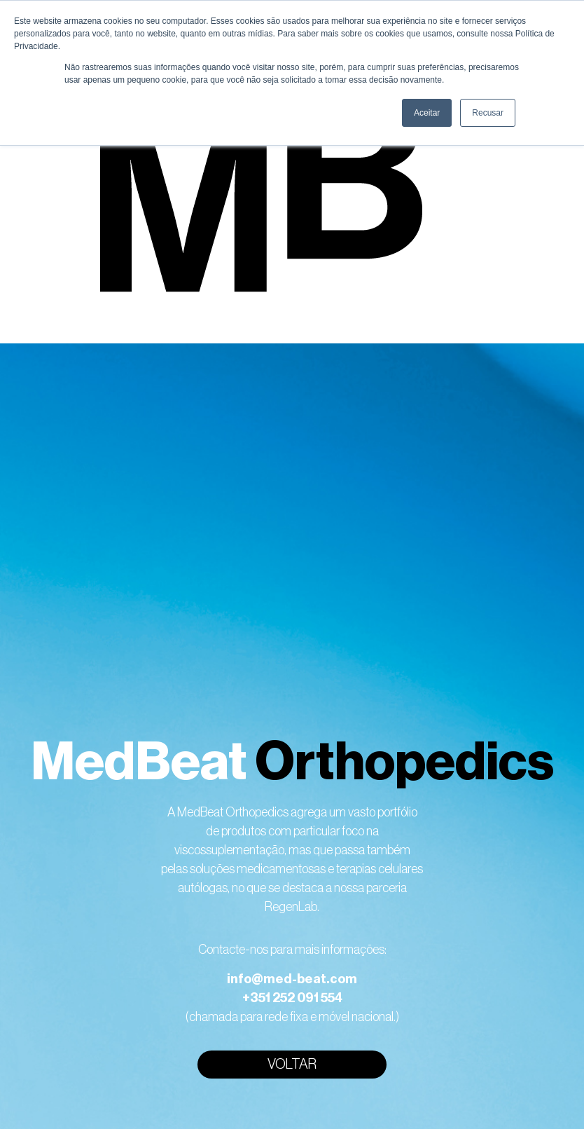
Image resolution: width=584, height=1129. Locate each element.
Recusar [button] (487, 113)
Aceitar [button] (427, 113)
